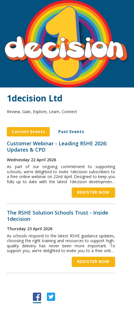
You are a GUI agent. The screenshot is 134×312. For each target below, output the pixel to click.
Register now (93, 192)
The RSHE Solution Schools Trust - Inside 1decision (57, 216)
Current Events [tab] (28, 131)
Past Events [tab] (71, 131)
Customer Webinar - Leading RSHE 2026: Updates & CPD (57, 146)
